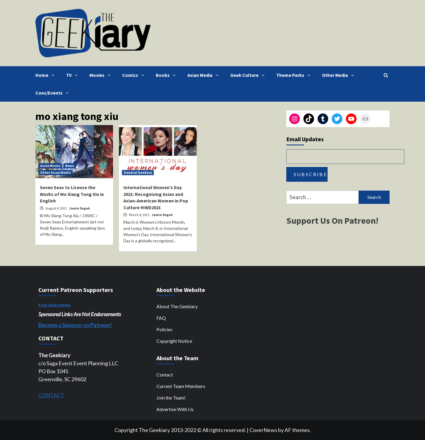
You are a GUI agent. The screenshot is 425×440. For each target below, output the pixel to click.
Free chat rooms (54, 305)
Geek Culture (248, 75)
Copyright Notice (174, 341)
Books (167, 75)
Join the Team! (171, 397)
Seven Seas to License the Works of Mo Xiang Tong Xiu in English (72, 194)
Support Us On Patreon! (332, 220)
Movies (101, 75)
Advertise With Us (175, 409)
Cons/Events (53, 93)
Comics (134, 75)
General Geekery (138, 172)
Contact (164, 374)
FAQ (161, 318)
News (69, 165)
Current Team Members (180, 386)
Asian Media (204, 75)
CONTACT (51, 395)
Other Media (339, 75)
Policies (164, 329)
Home (46, 75)
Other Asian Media (55, 172)
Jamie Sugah (79, 208)
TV (73, 75)
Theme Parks (294, 75)
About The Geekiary (177, 306)
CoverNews (263, 430)
